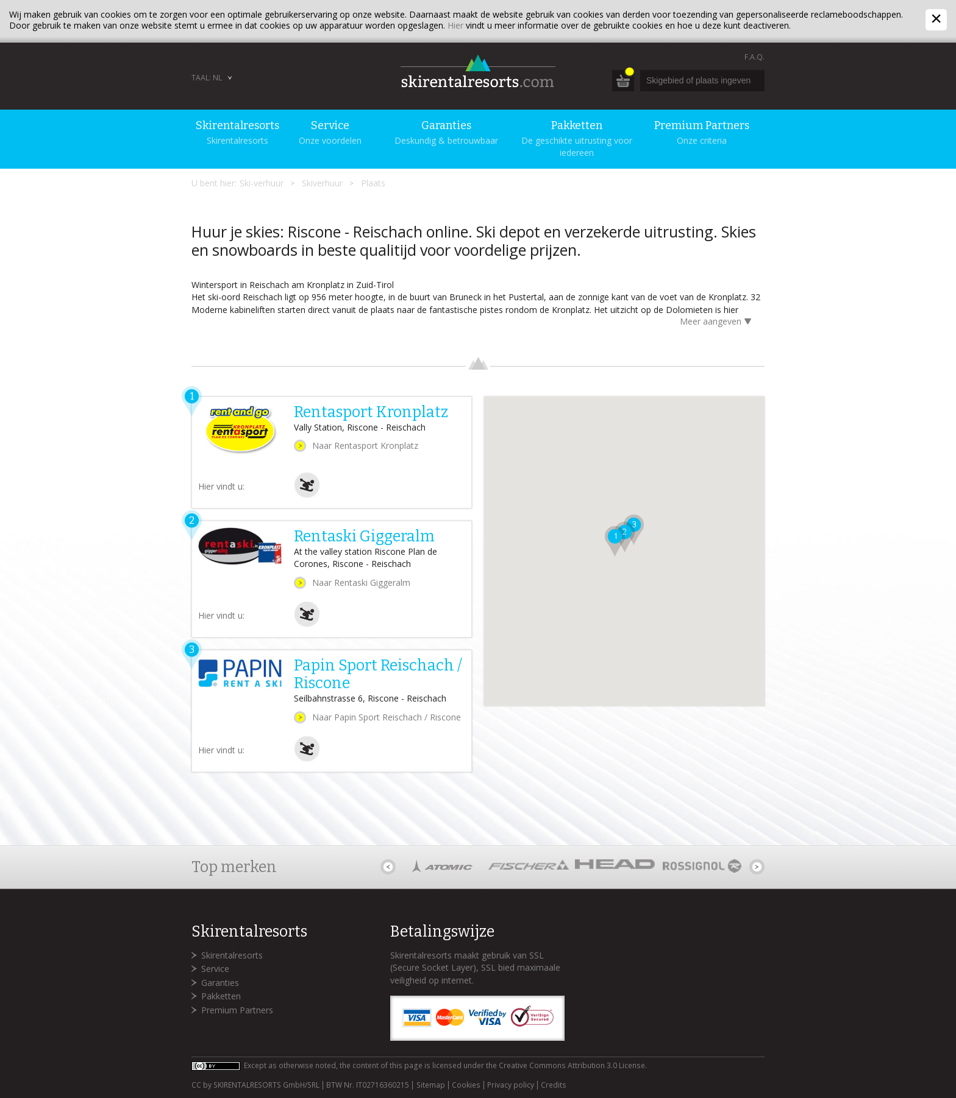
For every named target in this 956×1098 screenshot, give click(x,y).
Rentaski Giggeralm (364, 536)
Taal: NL (206, 77)
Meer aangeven (717, 322)
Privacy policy (510, 1085)
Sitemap (430, 1085)
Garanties (220, 982)
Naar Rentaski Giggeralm (361, 582)
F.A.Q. (754, 57)
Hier (455, 25)
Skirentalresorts (232, 955)
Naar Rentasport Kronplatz (365, 445)
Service (215, 968)
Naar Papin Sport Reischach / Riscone (386, 717)
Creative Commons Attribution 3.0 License (572, 1065)
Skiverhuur (322, 183)
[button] (608, 545)
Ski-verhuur (262, 183)
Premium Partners (237, 1010)
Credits (553, 1085)
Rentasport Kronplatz (371, 412)
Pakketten (221, 996)
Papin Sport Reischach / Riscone (378, 674)
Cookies (466, 1085)
